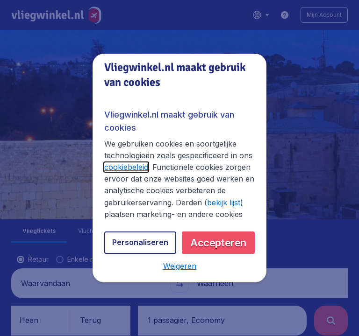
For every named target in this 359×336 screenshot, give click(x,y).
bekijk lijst (223, 202)
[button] (179, 266)
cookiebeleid (126, 167)
